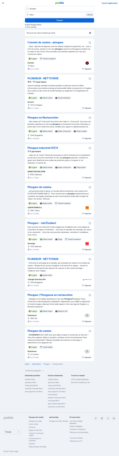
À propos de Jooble (35, 421)
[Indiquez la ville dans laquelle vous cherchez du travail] (59, 14)
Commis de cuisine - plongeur (45, 42)
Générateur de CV (76, 441)
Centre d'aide (33, 424)
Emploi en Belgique (76, 426)
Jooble (16, 451)
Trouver (59, 20)
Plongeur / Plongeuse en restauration (50, 294)
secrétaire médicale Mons (34, 388)
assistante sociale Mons (56, 407)
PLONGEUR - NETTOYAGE (43, 78)
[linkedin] (114, 418)
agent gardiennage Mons (56, 404)
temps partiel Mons (31, 385)
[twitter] (108, 418)
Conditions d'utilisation (78, 429)
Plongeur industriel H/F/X (43, 147)
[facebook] (96, 418)
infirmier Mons (53, 394)
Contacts (32, 427)
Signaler (86, 69)
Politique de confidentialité (79, 432)
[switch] (90, 33)
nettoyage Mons (53, 401)
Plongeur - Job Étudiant (42, 223)
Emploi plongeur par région (38, 447)
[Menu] (3, 3)
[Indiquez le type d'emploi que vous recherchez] (59, 8)
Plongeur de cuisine (39, 187)
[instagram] (102, 418)
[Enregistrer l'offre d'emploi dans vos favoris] (90, 42)
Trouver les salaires (76, 438)
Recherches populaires (35, 371)
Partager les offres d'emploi (58, 421)
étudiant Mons (30, 379)
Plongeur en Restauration (43, 117)
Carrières (32, 444)
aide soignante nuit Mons (34, 391)
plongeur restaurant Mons (57, 397)
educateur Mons (30, 382)
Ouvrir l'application (110, 3)
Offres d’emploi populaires (80, 379)
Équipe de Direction (35, 430)
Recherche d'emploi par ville (80, 382)
